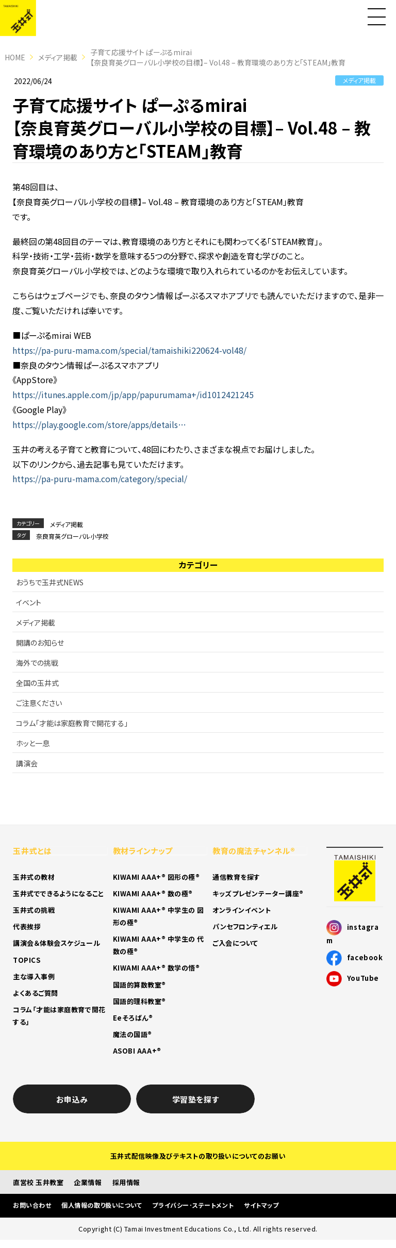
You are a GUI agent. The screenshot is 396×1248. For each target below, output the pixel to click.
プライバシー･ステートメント (193, 1205)
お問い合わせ (32, 1205)
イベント (28, 602)
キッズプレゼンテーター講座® (258, 893)
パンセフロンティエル (245, 926)
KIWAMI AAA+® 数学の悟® (156, 968)
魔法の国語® (132, 1034)
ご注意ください (39, 703)
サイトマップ (261, 1205)
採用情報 (126, 1182)
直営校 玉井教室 (38, 1182)
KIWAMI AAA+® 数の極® (153, 893)
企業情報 (88, 1182)
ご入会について (235, 943)
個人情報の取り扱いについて (101, 1205)
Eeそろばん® (133, 1018)
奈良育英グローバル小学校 (72, 536)
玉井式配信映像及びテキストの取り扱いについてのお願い (198, 1156)
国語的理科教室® (139, 1001)
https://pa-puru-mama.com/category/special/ (99, 478)
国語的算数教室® (139, 985)
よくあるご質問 (35, 993)
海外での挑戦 (37, 663)
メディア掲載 (57, 57)
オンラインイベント (241, 910)
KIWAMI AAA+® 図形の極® (156, 877)
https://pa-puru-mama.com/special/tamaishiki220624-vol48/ (129, 350)
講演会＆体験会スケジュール (56, 943)
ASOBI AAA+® (137, 1051)
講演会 (27, 763)
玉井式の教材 (34, 877)
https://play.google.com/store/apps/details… (99, 424)
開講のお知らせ (40, 642)
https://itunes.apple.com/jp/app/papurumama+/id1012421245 (133, 394)
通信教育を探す (236, 877)
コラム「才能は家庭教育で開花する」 (72, 723)
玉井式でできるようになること (58, 893)
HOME (15, 57)
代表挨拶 (27, 926)
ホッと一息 (33, 743)
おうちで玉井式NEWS (50, 582)
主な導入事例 (34, 976)
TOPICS (26, 960)
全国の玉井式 (37, 683)
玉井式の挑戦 (34, 910)
